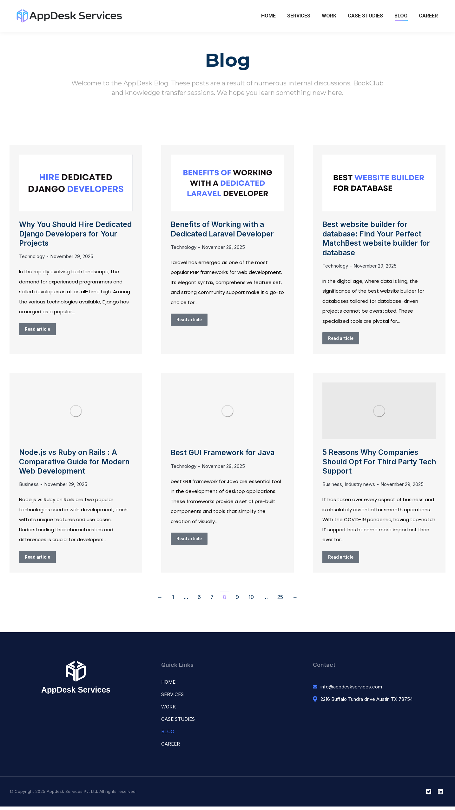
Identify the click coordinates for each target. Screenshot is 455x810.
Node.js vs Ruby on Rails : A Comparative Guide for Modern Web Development (75, 464)
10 (251, 600)
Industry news (360, 488)
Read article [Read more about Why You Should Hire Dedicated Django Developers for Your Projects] (37, 330)
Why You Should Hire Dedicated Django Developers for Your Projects (73, 234)
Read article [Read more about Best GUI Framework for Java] (189, 540)
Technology (32, 258)
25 (280, 600)
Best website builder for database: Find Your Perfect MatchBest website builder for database (377, 239)
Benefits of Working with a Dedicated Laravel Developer (224, 229)
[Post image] (76, 183)
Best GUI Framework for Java (224, 454)
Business (29, 488)
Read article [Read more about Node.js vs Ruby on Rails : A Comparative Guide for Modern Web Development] (37, 560)
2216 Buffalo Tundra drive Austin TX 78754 (366, 702)
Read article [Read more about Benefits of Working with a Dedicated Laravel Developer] (189, 320)
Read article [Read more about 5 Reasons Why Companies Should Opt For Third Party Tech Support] (340, 560)
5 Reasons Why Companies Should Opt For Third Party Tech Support (372, 464)
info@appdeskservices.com (351, 690)
